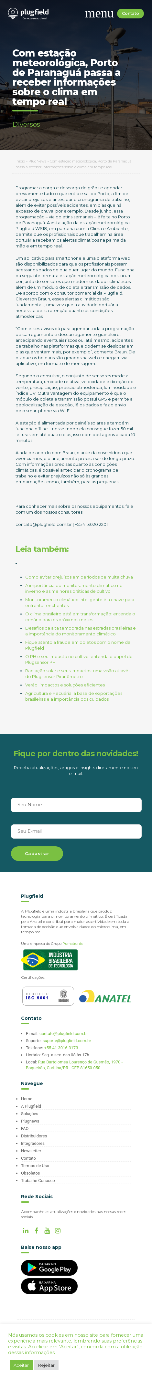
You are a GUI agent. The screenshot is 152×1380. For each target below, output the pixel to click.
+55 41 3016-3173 (61, 1047)
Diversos (26, 124)
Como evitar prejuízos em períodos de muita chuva (79, 577)
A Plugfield (31, 1106)
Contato (130, 13)
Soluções (29, 1113)
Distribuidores (34, 1136)
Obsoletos (30, 1173)
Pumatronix (72, 943)
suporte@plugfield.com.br (67, 1040)
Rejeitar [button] (46, 1365)
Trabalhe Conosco (38, 1180)
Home (26, 1098)
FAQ (24, 1128)
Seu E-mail (29, 831)
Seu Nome (29, 805)
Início (20, 161)
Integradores (33, 1143)
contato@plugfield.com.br (63, 1033)
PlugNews (37, 161)
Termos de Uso (35, 1165)
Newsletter (31, 1150)
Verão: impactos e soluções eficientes (65, 684)
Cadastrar (37, 853)
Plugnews (30, 1121)
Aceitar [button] (21, 1365)
